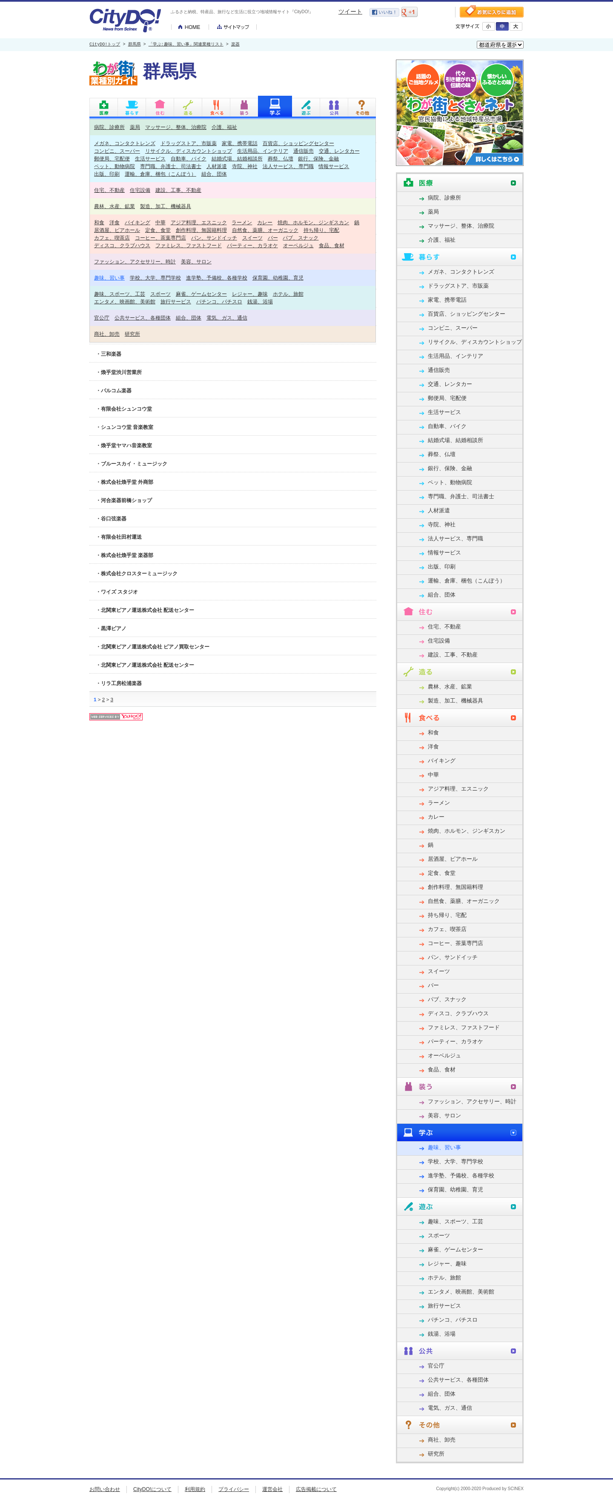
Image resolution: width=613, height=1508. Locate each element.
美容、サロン (196, 261)
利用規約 (195, 1489)
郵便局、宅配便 (112, 158)
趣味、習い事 (109, 277)
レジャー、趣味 (250, 294)
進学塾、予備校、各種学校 (216, 277)
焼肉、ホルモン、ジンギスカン (313, 222)
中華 (160, 222)
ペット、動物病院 (114, 166)
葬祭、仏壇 (280, 158)
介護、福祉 (224, 127)
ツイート (350, 11)
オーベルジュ (298, 245)
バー (273, 237)
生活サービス (150, 158)
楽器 (235, 45)
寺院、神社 (245, 166)
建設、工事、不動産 (178, 190)
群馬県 (134, 45)
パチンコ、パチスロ (219, 301)
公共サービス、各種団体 (143, 317)
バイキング (137, 222)
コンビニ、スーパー (117, 151)
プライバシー (233, 1489)
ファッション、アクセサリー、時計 (135, 261)
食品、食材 (331, 245)
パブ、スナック (300, 237)
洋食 (114, 222)
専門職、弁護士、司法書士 (170, 166)
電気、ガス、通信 (226, 317)
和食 (99, 222)
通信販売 (303, 151)
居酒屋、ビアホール (117, 230)
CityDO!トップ (104, 45)
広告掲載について (316, 1489)
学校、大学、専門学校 (155, 277)
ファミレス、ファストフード (188, 245)
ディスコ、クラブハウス (122, 245)
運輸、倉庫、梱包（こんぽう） (160, 174)
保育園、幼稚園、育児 (278, 277)
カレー (264, 222)
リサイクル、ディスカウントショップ (188, 151)
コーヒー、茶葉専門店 (160, 237)
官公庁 (101, 317)
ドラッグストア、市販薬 (188, 143)
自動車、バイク (188, 158)
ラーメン (242, 222)
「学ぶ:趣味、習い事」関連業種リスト (186, 45)
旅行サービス (175, 301)
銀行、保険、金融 (318, 158)
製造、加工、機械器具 (165, 206)
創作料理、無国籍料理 (201, 230)
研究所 (132, 334)
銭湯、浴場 (260, 301)
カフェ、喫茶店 (112, 237)
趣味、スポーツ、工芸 (119, 294)
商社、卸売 (107, 334)
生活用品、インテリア (262, 151)
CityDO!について (152, 1489)
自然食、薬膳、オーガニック (265, 230)
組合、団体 (214, 174)
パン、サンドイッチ (214, 237)
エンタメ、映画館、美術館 (124, 301)
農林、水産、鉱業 (114, 206)
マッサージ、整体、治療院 (175, 127)
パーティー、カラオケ (252, 245)
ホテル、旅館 (288, 294)
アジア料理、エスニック (199, 222)
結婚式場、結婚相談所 (237, 158)
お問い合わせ (104, 1489)
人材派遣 (216, 166)
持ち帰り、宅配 (321, 230)
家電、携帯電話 (240, 143)
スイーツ (252, 237)
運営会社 (272, 1489)
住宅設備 (140, 190)
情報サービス (333, 166)
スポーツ (160, 294)
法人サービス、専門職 (288, 166)
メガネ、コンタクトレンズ (124, 143)
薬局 (135, 127)
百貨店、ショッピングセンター (298, 143)
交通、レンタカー (339, 151)
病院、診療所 (109, 127)
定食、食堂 (158, 230)
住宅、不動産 (109, 190)
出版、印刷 (107, 174)
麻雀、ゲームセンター (201, 294)
